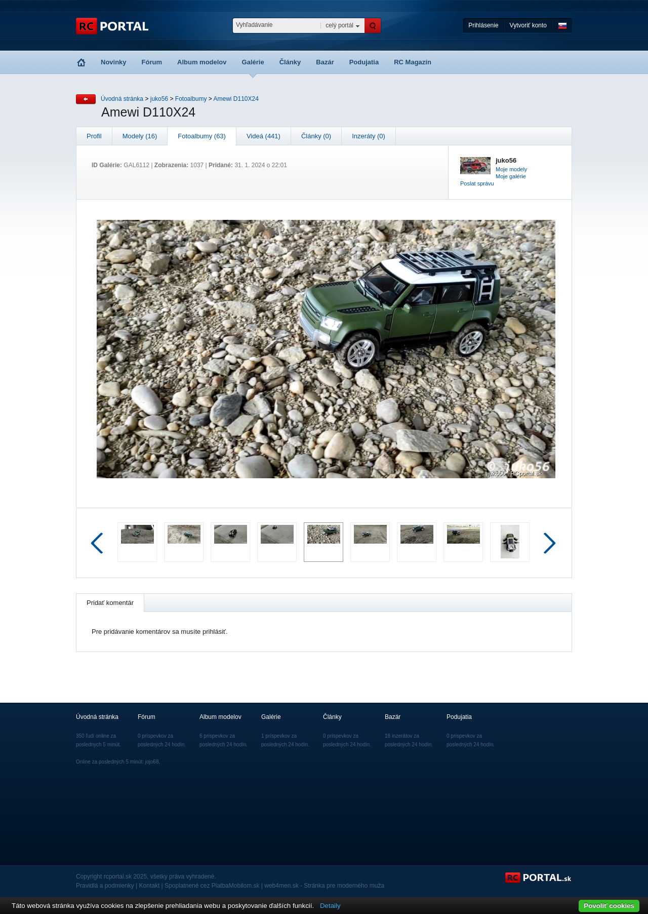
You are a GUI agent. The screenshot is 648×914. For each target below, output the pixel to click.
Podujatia (364, 62)
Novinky (114, 62)
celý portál (339, 25)
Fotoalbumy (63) (202, 136)
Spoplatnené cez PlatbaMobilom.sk (212, 885)
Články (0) (316, 136)
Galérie (253, 62)
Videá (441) (263, 136)
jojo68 (152, 762)
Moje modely (511, 169)
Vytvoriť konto (528, 25)
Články (290, 62)
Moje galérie (511, 176)
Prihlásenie (483, 25)
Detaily (330, 905)
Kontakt (149, 885)
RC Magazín (412, 62)
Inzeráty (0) (368, 136)
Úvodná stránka (122, 98)
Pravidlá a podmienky (105, 885)
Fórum (152, 62)
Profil (94, 136)
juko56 (159, 98)
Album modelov (202, 62)
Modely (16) (140, 136)
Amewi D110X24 (236, 98)
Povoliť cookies (609, 905)
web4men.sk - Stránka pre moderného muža (324, 885)
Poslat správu (477, 183)
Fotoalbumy (191, 98)
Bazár (325, 62)
